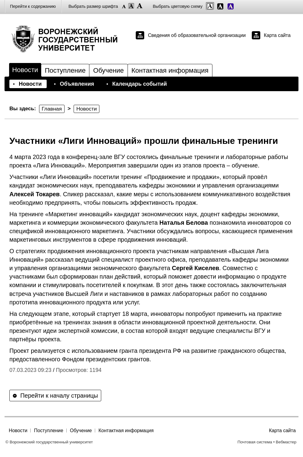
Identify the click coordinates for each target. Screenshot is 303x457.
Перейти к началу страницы (59, 395)
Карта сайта (277, 35)
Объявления (77, 84)
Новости (25, 70)
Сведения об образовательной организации (197, 35)
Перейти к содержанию (33, 6)
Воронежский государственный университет (70, 39)
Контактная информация (170, 70)
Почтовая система (255, 442)
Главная (52, 109)
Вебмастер (286, 442)
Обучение (108, 70)
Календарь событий (139, 84)
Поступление (65, 70)
